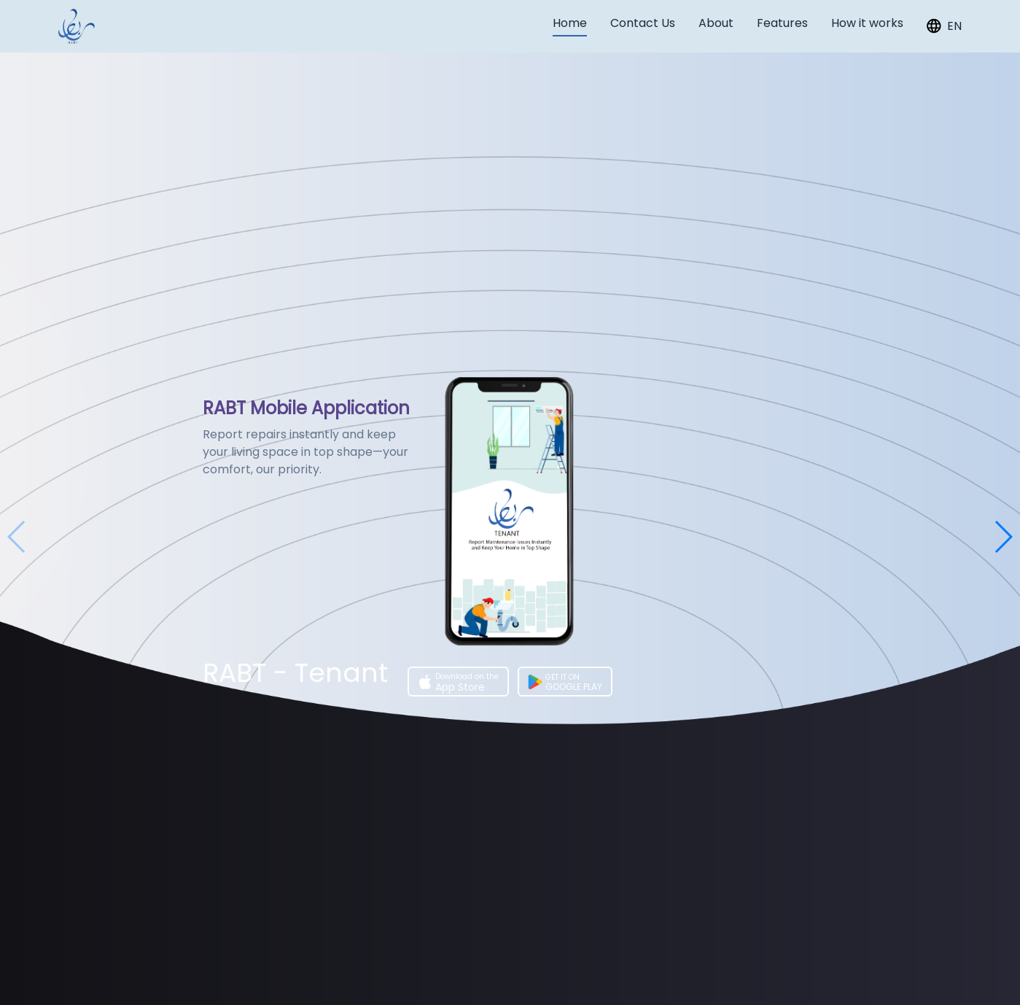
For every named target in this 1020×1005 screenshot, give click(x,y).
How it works (867, 23)
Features (782, 23)
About (715, 23)
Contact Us (642, 23)
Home (570, 23)
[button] (1003, 537)
